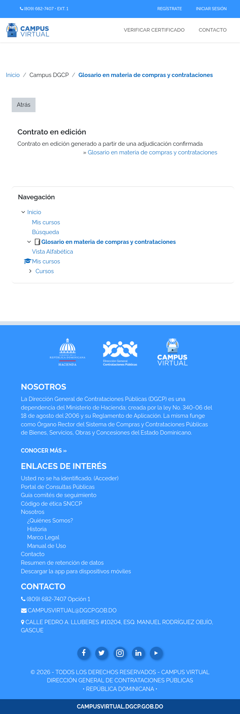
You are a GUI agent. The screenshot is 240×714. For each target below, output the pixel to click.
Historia (37, 529)
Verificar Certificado (154, 30)
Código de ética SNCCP (51, 503)
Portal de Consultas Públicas (58, 486)
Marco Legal (43, 537)
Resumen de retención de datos (62, 562)
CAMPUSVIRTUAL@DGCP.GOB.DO (72, 610)
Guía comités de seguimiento (58, 495)
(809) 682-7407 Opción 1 (58, 599)
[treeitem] (123, 242)
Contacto (213, 30)
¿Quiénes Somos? (50, 520)
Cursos (45, 271)
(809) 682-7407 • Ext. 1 (44, 8)
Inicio (13, 75)
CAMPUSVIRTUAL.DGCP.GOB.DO (120, 706)
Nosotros (32, 511)
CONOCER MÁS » (44, 450)
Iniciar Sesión (211, 8)
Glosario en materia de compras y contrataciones (145, 75)
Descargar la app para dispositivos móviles (76, 571)
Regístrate (169, 8)
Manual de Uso (46, 545)
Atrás (23, 104)
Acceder (106, 478)
